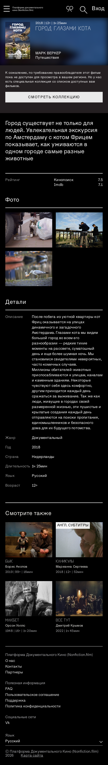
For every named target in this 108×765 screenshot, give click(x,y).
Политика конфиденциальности (33, 706)
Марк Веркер (48, 53)
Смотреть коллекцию (54, 97)
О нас (10, 661)
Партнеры (14, 672)
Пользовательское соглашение (32, 695)
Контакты (13, 667)
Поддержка (15, 701)
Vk (7, 723)
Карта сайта (32, 755)
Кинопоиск (63, 180)
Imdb (58, 185)
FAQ (8, 689)
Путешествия (47, 58)
